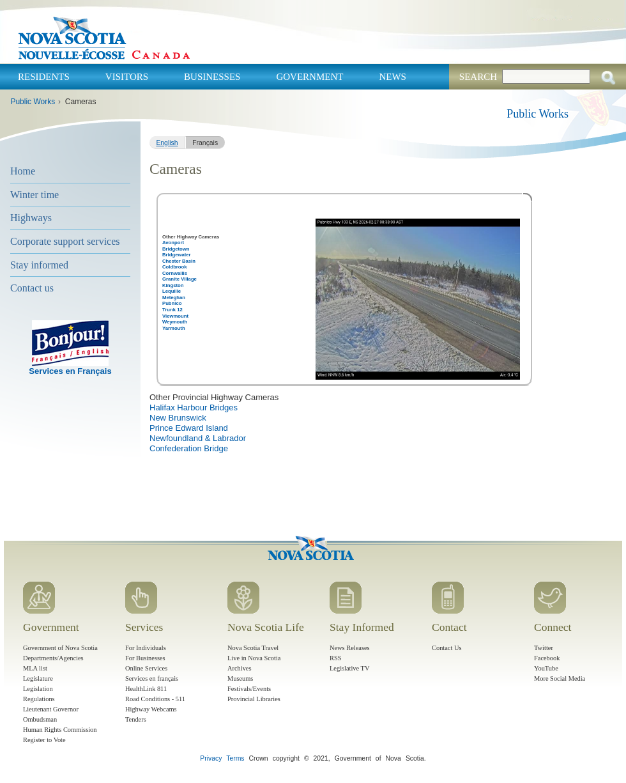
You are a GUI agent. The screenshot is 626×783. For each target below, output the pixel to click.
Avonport (173, 242)
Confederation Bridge (188, 448)
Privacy (211, 758)
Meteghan (173, 297)
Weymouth (174, 322)
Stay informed (39, 265)
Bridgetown (175, 249)
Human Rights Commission (59, 729)
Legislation (38, 688)
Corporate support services (65, 241)
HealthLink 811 (146, 688)
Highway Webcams (151, 709)
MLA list (35, 668)
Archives (239, 668)
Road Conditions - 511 (155, 698)
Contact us (32, 288)
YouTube (546, 668)
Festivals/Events (249, 688)
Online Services (146, 668)
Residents (44, 77)
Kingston (172, 285)
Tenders (135, 719)
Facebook (547, 658)
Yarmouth (173, 328)
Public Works (32, 101)
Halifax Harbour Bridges (193, 407)
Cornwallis (174, 273)
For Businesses (145, 658)
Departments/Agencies (53, 658)
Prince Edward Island (188, 428)
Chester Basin (178, 261)
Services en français (151, 678)
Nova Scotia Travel (253, 647)
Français (205, 142)
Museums (240, 678)
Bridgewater (176, 255)
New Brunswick (177, 418)
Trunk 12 (172, 310)
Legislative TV (349, 668)
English (167, 142)
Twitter (543, 647)
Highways (31, 217)
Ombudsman (40, 719)
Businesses (212, 77)
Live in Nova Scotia (253, 658)
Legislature (38, 678)
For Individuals (145, 647)
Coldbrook (174, 267)
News (392, 77)
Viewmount (175, 316)
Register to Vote (44, 739)
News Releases (350, 647)
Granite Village (179, 279)
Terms (235, 758)
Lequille (171, 291)
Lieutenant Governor (51, 709)
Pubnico (171, 303)
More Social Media (559, 678)
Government (309, 77)
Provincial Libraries (253, 698)
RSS (336, 658)
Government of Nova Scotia (60, 647)
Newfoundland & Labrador (197, 438)
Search (478, 77)
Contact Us (446, 647)
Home (22, 171)
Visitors (126, 77)
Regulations (39, 698)
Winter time (34, 194)
